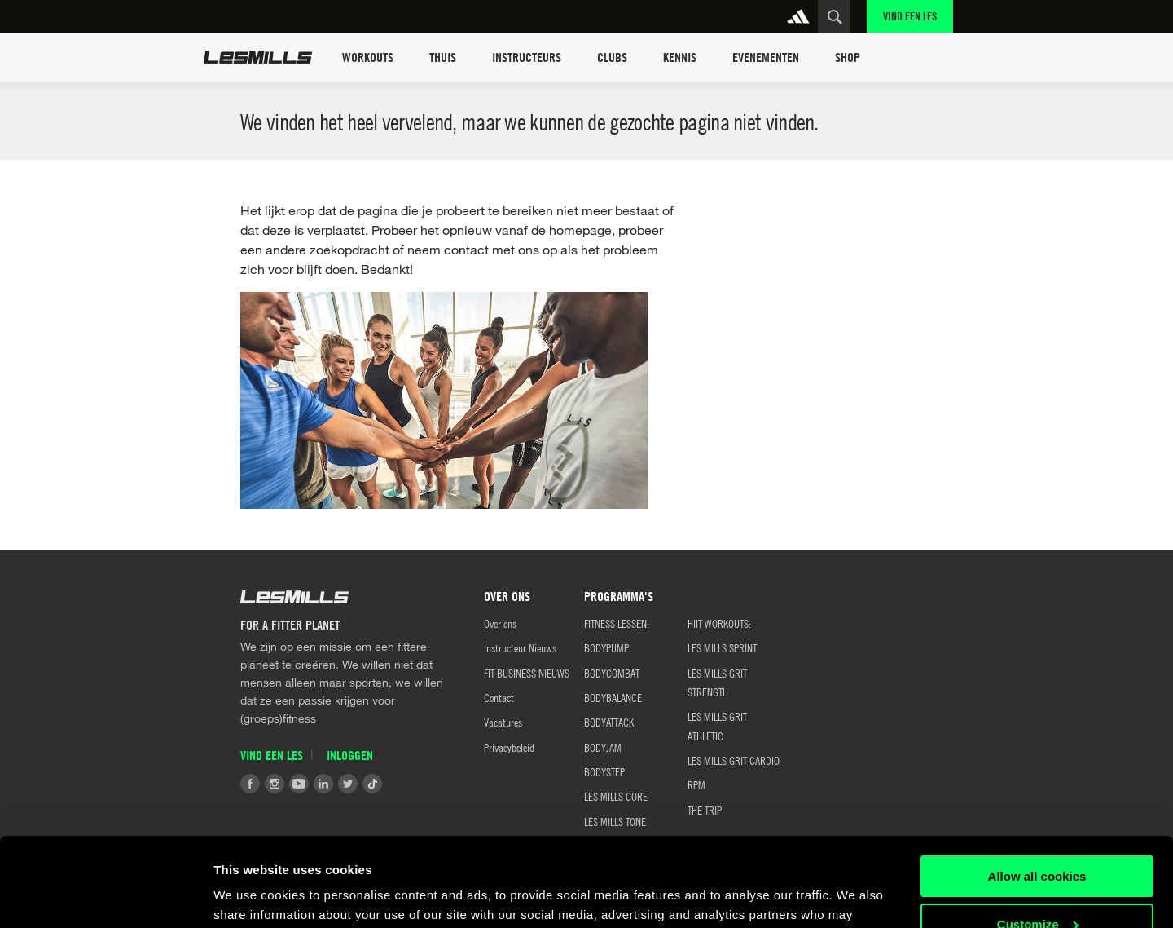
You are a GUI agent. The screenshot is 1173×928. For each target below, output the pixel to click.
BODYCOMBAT (611, 672)
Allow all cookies (1037, 793)
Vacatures (503, 721)
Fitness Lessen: (616, 623)
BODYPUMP (606, 647)
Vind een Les (910, 16)
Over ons (500, 623)
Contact (499, 697)
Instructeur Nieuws (520, 647)
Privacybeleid (509, 747)
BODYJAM (603, 747)
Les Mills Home (258, 57)
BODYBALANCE (613, 697)
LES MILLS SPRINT (722, 647)
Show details (251, 896)
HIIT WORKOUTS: (719, 623)
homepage (580, 229)
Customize (1038, 840)
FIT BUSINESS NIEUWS (526, 672)
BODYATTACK (609, 721)
